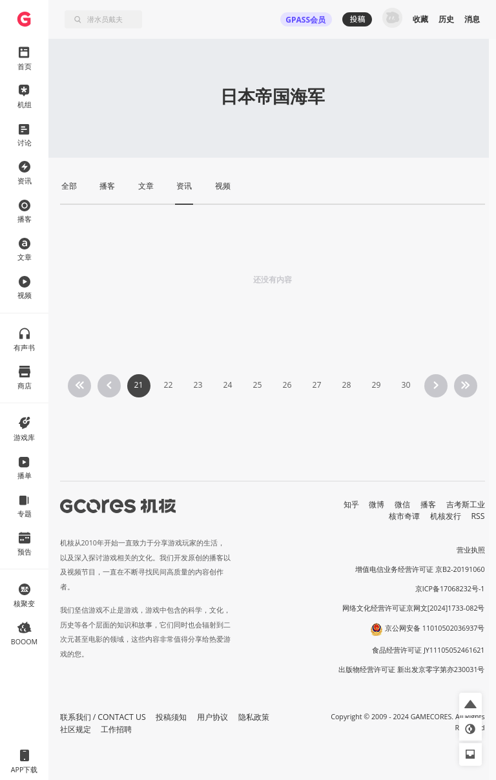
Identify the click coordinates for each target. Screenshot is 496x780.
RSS (478, 516)
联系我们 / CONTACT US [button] (103, 716)
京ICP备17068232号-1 (450, 588)
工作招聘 (116, 729)
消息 (472, 19)
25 (257, 384)
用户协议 (212, 716)
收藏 (420, 19)
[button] (470, 704)
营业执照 (471, 549)
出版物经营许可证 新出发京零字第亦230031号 (411, 669)
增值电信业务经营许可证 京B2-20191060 (419, 569)
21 (138, 384)
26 (286, 384)
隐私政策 (253, 716)
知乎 (351, 504)
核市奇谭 (404, 516)
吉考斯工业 (465, 504)
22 (167, 384)
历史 (446, 19)
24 (227, 384)
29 (375, 384)
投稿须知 (171, 716)
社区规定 (75, 729)
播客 (428, 504)
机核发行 (445, 516)
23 (197, 384)
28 (346, 384)
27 (316, 384)
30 (405, 384)
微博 (376, 504)
